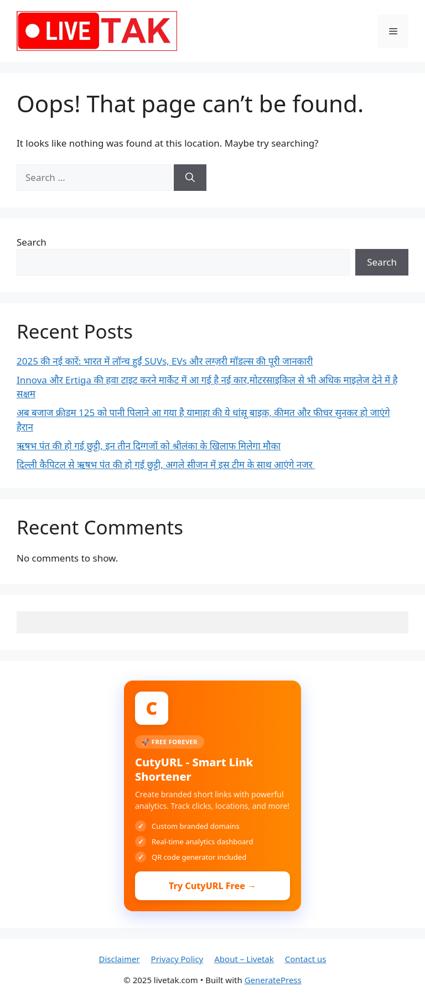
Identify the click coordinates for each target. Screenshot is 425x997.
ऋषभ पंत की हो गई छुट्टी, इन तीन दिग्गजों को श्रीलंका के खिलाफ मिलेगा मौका (149, 445)
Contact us (305, 958)
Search (31, 242)
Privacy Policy (177, 958)
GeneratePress (273, 979)
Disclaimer (119, 958)
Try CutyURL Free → (212, 886)
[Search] (190, 177)
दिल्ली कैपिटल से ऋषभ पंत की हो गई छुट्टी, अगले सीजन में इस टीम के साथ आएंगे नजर (166, 464)
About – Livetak (244, 958)
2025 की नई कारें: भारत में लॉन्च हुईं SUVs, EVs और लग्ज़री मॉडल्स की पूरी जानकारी (165, 361)
